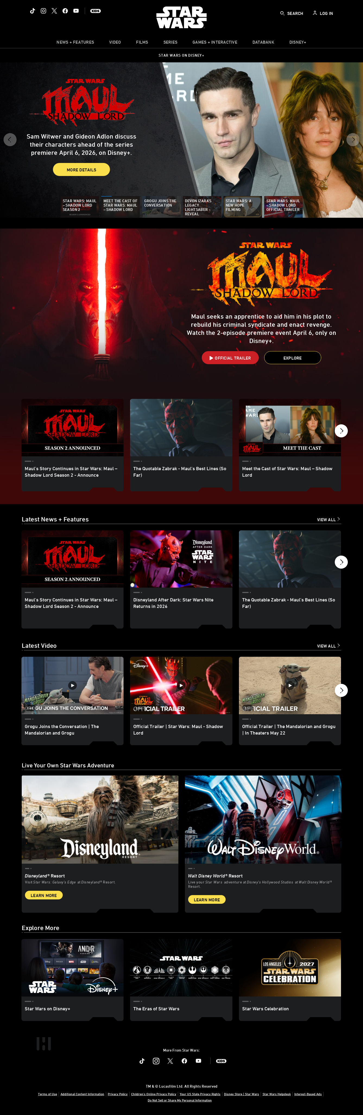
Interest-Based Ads (308, 1094)
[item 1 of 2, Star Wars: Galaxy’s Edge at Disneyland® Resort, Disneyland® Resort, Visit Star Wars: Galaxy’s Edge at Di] (100, 842)
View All (326, 519)
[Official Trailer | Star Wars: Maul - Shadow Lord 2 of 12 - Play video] (181, 685)
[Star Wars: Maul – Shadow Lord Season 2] (80, 207)
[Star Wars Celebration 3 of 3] (290, 968)
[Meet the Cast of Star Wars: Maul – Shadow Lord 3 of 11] (290, 427)
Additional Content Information (82, 1094)
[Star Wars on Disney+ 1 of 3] (72, 968)
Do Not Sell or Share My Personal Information (180, 1100)
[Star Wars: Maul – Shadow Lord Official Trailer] (283, 207)
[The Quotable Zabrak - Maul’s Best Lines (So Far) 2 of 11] (181, 427)
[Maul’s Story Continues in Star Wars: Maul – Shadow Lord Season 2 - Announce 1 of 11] (72, 427)
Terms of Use (47, 1094)
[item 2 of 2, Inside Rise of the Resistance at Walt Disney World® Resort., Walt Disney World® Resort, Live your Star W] (263, 842)
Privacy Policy (118, 1094)
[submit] (282, 13)
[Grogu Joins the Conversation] (161, 207)
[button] (10, 141)
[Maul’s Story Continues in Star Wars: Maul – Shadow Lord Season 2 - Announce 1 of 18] (72, 559)
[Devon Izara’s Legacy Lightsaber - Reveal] (202, 207)
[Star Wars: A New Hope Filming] (242, 207)
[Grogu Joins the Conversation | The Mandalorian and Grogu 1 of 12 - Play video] (72, 685)
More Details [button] (50, 165)
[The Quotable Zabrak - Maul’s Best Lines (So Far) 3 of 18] (290, 559)
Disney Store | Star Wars (241, 1094)
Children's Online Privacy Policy (153, 1094)
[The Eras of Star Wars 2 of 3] (181, 968)
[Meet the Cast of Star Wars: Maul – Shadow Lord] (120, 207)
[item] (75, 43)
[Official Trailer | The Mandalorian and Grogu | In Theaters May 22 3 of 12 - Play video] (290, 685)
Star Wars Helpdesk (277, 1094)
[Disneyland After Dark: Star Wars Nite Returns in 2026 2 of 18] (181, 559)
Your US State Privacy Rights (200, 1094)
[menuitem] (115, 43)
